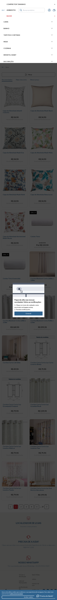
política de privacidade (16, 594)
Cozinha (28, 48)
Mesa (28, 41)
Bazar (31, 16)
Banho (28, 28)
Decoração (28, 61)
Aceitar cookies (28, 597)
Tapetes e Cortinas (28, 35)
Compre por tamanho (31, 4)
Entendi (28, 313)
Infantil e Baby (28, 54)
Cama (28, 21)
